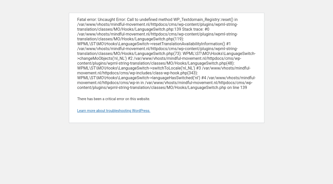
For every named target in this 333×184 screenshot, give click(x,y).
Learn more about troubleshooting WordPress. (114, 111)
